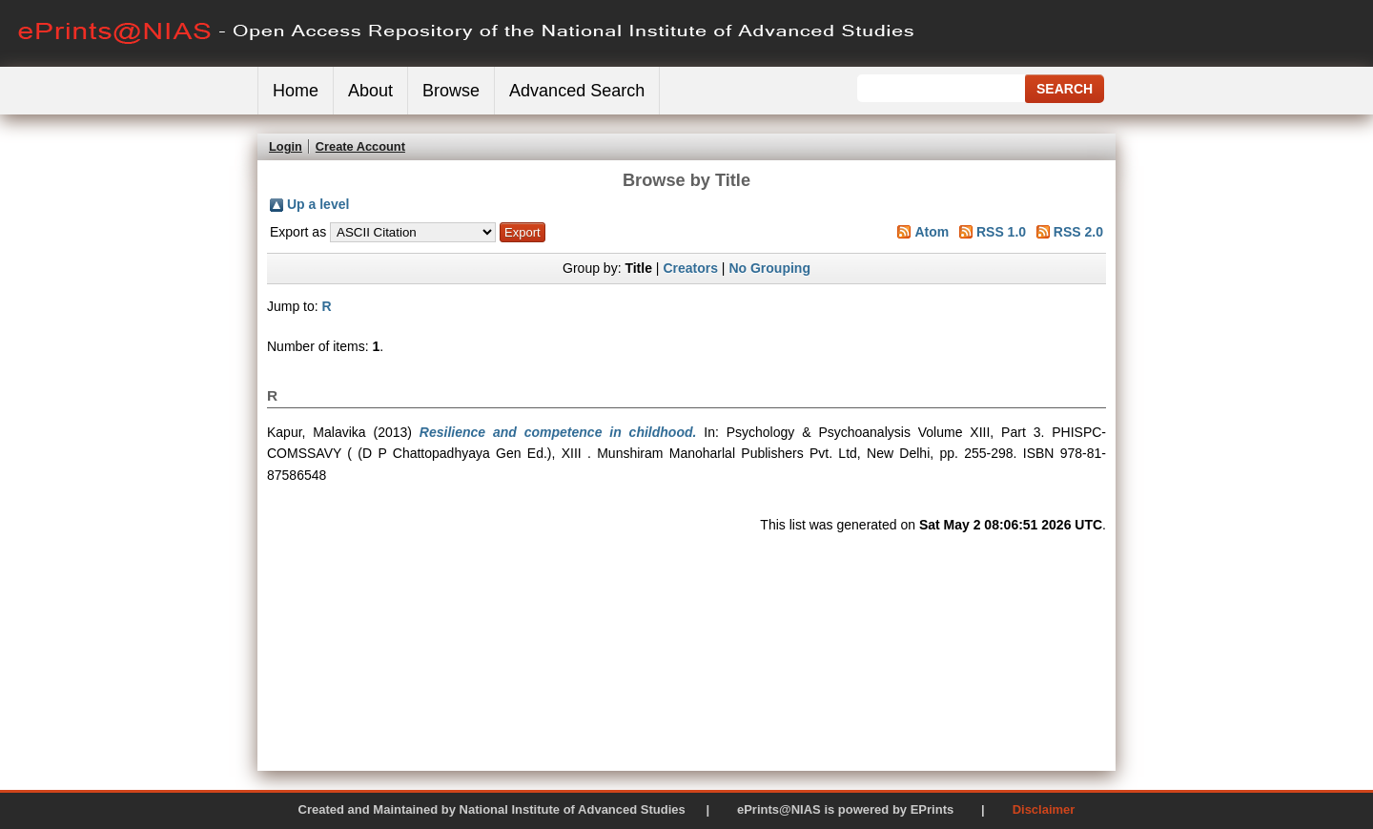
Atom (931, 231)
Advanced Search (577, 90)
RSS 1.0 (1001, 231)
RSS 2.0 (1078, 231)
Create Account (360, 146)
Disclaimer (1044, 809)
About (370, 90)
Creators (690, 268)
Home (295, 90)
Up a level (318, 204)
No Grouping (769, 268)
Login (285, 146)
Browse (451, 90)
